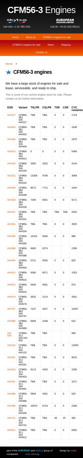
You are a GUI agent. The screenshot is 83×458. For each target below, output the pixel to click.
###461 (11, 381)
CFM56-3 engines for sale (57, 37)
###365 (11, 236)
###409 (11, 139)
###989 (11, 321)
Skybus (39, 450)
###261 (11, 357)
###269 (11, 187)
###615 (11, 272)
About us (30, 37)
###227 (11, 115)
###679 (11, 296)
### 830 (9, 334)
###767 (11, 309)
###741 (11, 418)
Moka (73, 450)
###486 (11, 393)
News (51, 44)
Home (15, 37)
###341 (11, 212)
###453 (11, 369)
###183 (11, 163)
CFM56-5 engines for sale (26, 44)
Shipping (66, 44)
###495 (11, 405)
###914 (11, 151)
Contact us (41, 52)
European (24, 450)
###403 (11, 127)
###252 (11, 175)
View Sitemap (32, 454)
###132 (11, 345)
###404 (11, 260)
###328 (11, 199)
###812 (11, 430)
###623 (11, 284)
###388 (11, 248)
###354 (11, 224)
